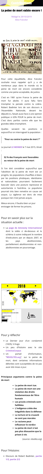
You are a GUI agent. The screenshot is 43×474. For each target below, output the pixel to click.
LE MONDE (16, 147)
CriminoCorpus (13, 350)
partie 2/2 (15, 459)
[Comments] (39, 30)
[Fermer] (3, 3)
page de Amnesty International (25, 227)
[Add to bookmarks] (33, 30)
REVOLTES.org (14, 357)
